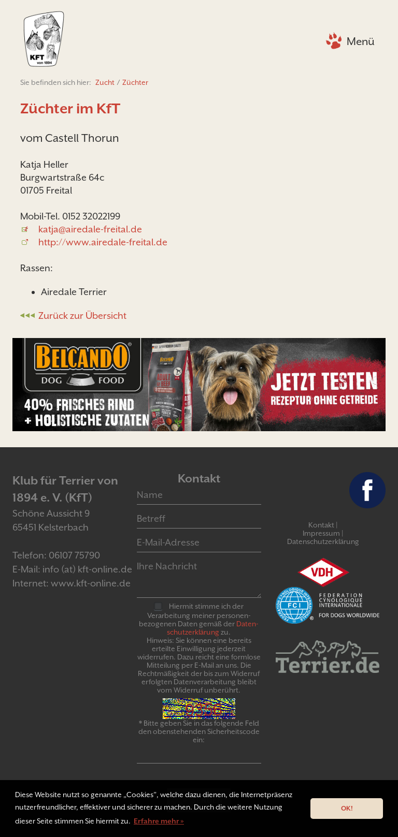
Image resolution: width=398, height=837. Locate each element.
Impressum (321, 533)
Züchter (135, 82)
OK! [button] (347, 808)
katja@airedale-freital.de (90, 229)
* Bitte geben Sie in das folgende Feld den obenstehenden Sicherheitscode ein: (199, 731)
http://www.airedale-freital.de (102, 242)
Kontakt (321, 525)
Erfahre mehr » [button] (159, 821)
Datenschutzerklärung (323, 541)
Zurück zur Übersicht (82, 315)
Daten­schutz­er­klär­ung (213, 628)
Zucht (105, 82)
